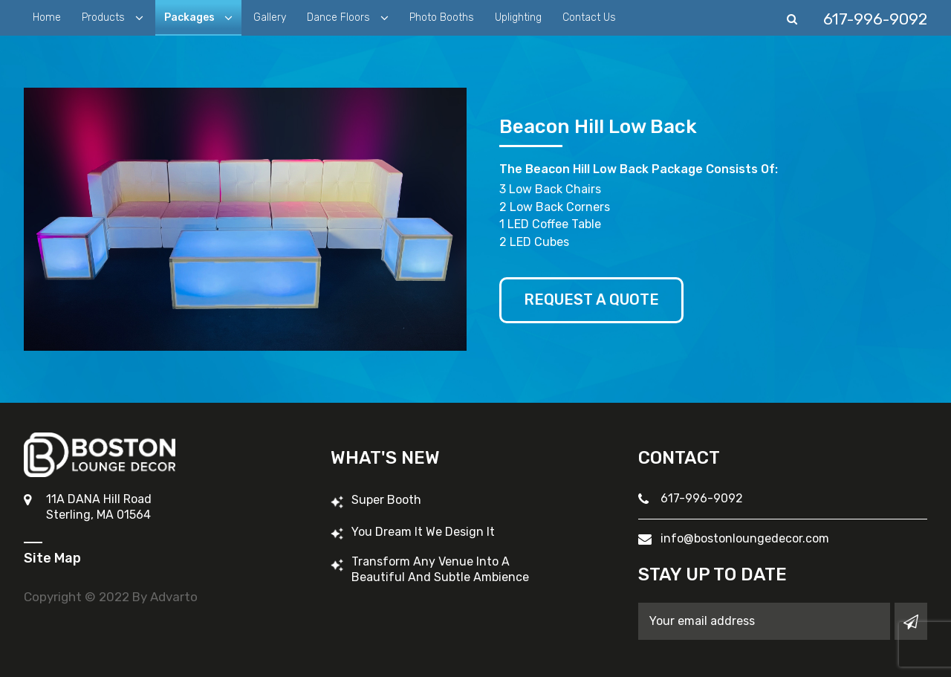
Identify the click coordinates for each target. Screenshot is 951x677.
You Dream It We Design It (423, 532)
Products (105, 17)
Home (47, 17)
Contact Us (589, 17)
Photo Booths (441, 17)
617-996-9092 (701, 498)
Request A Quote (591, 300)
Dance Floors (340, 17)
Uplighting (518, 17)
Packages (190, 17)
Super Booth (386, 500)
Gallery (269, 17)
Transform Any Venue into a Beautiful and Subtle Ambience (440, 569)
